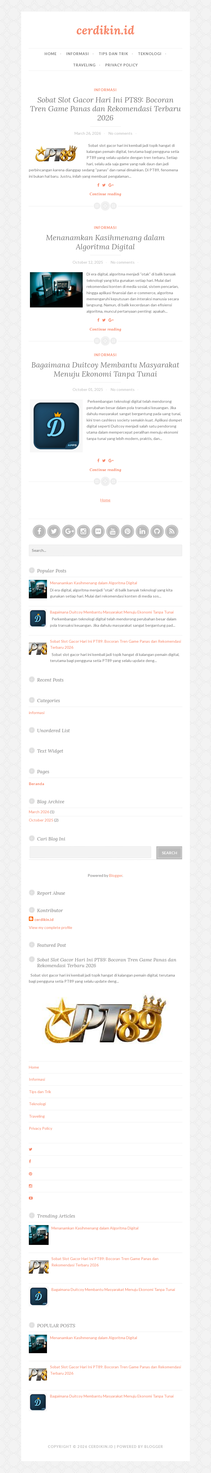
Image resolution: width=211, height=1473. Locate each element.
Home (51, 54)
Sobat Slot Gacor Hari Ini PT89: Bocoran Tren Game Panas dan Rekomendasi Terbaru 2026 (105, 109)
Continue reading (107, 194)
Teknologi (150, 54)
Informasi (77, 54)
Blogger (115, 875)
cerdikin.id (105, 30)
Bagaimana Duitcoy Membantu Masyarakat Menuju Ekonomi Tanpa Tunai (105, 369)
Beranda (36, 783)
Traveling (84, 65)
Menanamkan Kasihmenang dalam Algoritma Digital (105, 242)
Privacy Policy (121, 65)
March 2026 (39, 811)
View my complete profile (50, 927)
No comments (120, 133)
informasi (105, 90)
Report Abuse (51, 893)
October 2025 (41, 820)
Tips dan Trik (113, 54)
